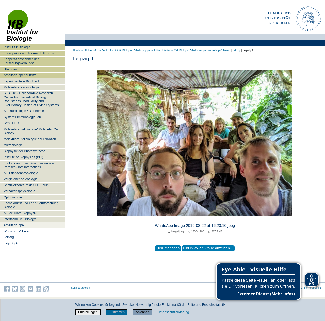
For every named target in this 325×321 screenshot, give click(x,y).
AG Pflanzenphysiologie (21, 173)
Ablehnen (142, 312)
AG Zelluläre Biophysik (20, 213)
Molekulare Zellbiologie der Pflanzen (30, 139)
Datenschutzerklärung (173, 312)
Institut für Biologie (17, 47)
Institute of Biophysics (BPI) (23, 157)
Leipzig (9, 237)
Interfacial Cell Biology (20, 219)
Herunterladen (168, 248)
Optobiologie (13, 197)
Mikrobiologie (13, 145)
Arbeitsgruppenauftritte (20, 75)
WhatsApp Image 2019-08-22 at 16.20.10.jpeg (195, 225)
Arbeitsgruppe (14, 225)
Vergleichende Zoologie (21, 179)
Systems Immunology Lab (22, 117)
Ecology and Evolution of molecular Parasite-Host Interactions (29, 165)
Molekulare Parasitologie (21, 87)
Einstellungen (88, 312)
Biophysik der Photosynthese (24, 151)
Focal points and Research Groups (29, 53)
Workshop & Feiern (17, 231)
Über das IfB (13, 69)
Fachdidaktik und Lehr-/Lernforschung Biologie (31, 205)
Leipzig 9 (11, 243)
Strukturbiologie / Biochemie (24, 111)
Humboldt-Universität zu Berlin (90, 50)
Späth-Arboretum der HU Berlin (26, 185)
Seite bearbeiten (80, 287)
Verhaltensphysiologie (19, 191)
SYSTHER (11, 123)
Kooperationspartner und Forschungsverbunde (21, 61)
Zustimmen (117, 312)
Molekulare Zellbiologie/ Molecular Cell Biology (31, 131)
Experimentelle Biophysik (22, 81)
